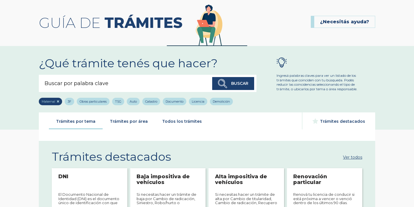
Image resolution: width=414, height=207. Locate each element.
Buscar (233, 83)
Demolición (221, 101)
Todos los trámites (182, 121)
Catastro (151, 101)
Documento (174, 101)
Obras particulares (93, 101)
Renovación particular (310, 179)
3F (69, 101)
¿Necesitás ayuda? (344, 21)
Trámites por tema (75, 121)
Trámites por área (129, 121)
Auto (133, 101)
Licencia (198, 101)
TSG (118, 101)
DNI (63, 177)
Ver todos (352, 157)
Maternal (48, 101)
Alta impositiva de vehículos (241, 179)
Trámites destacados (339, 121)
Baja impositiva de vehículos (163, 179)
